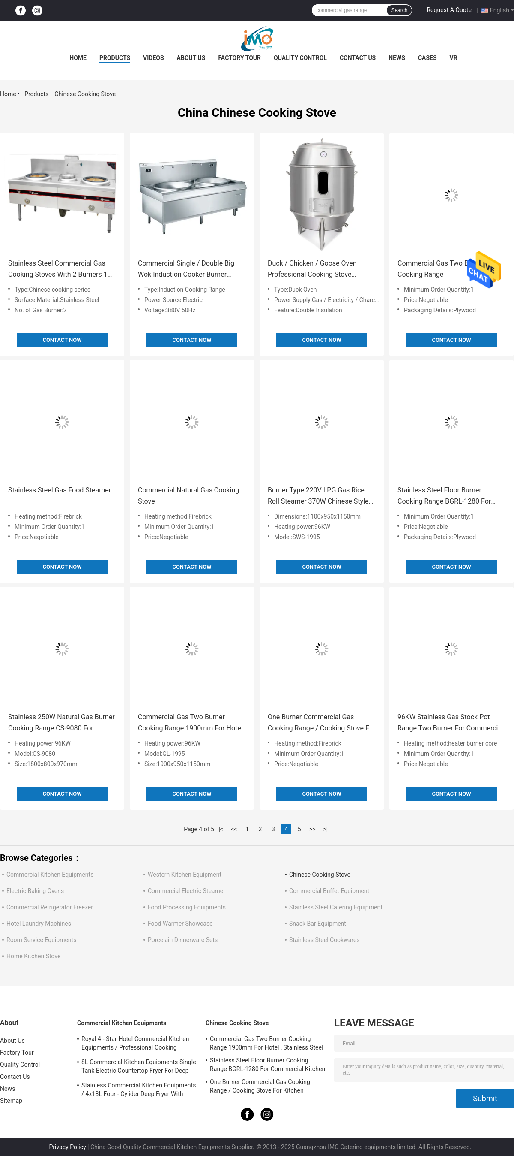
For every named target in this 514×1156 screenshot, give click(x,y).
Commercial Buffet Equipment (329, 890)
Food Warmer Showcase (180, 923)
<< (234, 829)
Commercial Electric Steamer (186, 890)
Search (399, 10)
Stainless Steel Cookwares (324, 939)
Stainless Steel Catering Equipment (336, 907)
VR (453, 57)
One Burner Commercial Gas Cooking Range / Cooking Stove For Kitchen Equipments (321, 723)
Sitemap (11, 1100)
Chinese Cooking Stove (319, 874)
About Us (191, 57)
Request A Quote (449, 9)
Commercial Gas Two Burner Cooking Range (440, 268)
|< (221, 829)
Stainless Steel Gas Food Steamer (59, 490)
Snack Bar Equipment (317, 923)
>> (312, 829)
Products (114, 57)
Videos (153, 57)
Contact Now (61, 340)
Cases (427, 57)
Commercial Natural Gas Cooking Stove (188, 495)
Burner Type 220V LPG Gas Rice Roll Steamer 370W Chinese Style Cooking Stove (318, 496)
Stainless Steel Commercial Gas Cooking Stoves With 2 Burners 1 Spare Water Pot (58, 269)
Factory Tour (239, 57)
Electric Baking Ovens (35, 890)
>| (325, 829)
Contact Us (358, 57)
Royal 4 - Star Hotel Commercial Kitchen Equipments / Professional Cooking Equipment (135, 1044)
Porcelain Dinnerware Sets (183, 939)
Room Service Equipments (41, 939)
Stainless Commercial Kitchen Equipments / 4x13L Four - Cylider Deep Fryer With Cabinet (138, 1091)
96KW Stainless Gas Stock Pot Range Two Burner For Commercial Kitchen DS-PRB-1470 (450, 723)
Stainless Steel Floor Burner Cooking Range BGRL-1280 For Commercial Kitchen (444, 496)
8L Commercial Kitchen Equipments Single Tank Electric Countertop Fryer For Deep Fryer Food (138, 1068)
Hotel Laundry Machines (38, 923)
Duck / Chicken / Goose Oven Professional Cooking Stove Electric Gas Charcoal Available (315, 269)
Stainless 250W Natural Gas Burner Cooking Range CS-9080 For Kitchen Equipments (61, 723)
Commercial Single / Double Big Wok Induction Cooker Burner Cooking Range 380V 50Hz (186, 269)
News (396, 57)
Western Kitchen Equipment (184, 874)
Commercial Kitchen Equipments (49, 874)
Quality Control (300, 57)
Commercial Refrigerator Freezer (49, 907)
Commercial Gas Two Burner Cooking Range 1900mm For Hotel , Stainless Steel (192, 723)
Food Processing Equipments (187, 907)
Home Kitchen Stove (33, 956)
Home (78, 57)
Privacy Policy (67, 1147)
